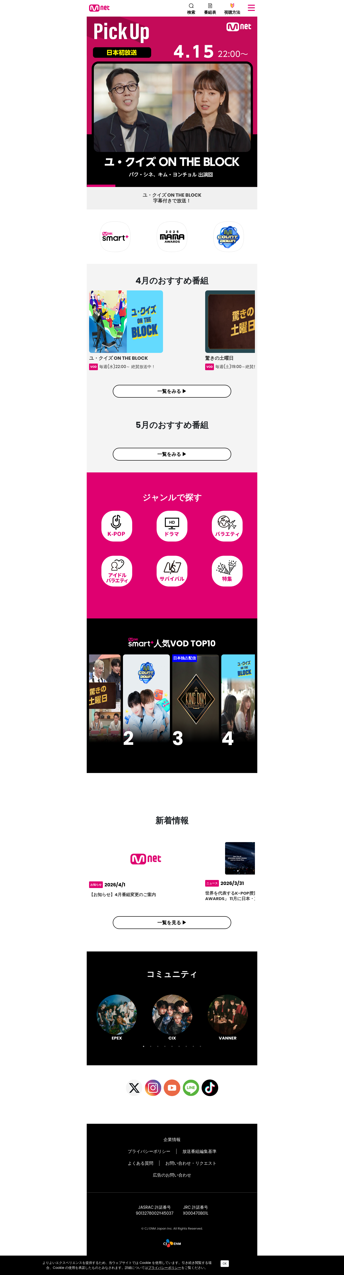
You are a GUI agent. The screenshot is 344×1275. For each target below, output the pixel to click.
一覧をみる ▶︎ (172, 391)
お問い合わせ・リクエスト (191, 1173)
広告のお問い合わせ (172, 1185)
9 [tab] (200, 1056)
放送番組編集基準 (199, 1161)
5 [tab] (202, 187)
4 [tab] (174, 187)
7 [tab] (186, 1056)
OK (225, 1264)
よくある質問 (140, 1173)
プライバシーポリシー (149, 1161)
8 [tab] (193, 1056)
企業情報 (172, 1150)
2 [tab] (117, 187)
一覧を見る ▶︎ (172, 932)
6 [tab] (231, 187)
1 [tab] (89, 187)
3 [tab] (146, 187)
